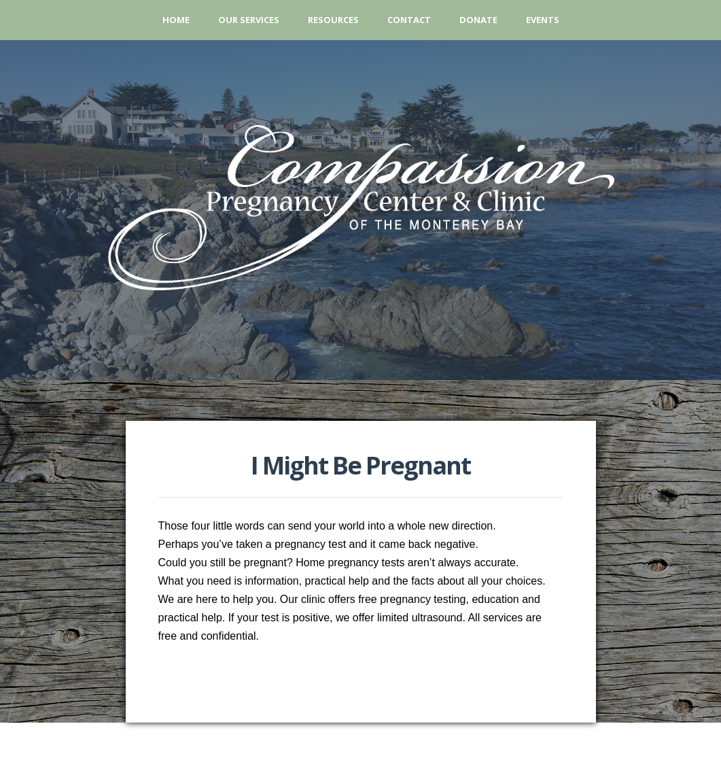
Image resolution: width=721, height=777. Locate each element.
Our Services (248, 20)
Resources (333, 20)
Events (542, 20)
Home (176, 20)
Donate (478, 20)
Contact (409, 20)
